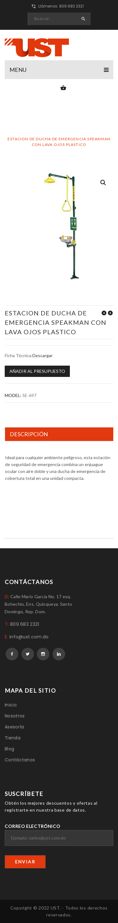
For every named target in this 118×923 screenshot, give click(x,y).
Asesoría (14, 727)
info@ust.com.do (29, 637)
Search (83, 19)
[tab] (60, 434)
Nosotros (15, 716)
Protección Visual (65, 133)
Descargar (42, 355)
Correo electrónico (59, 835)
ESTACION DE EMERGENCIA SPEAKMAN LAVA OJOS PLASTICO (104, 313)
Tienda (12, 738)
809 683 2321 (24, 624)
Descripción (29, 434)
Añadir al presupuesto (37, 371)
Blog (9, 749)
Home (26, 133)
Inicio (11, 705)
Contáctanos (20, 760)
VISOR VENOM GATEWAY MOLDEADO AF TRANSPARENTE (110, 313)
